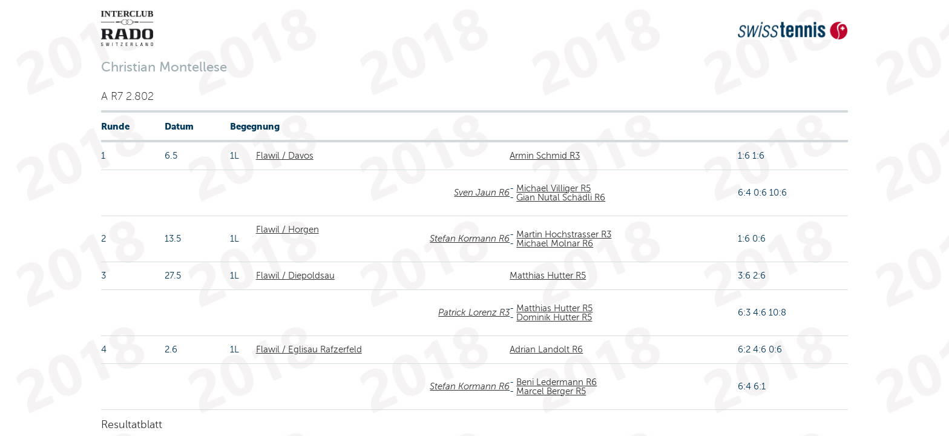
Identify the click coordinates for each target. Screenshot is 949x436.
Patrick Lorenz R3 (474, 312)
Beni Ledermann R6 (556, 382)
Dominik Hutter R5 (554, 317)
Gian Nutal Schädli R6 (560, 197)
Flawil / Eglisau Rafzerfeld (309, 349)
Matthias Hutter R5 (548, 275)
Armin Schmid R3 (545, 155)
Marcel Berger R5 (551, 391)
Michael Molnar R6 (554, 243)
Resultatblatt (131, 424)
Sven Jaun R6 (482, 192)
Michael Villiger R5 (553, 188)
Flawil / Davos (285, 155)
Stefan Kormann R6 (470, 238)
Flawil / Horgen (287, 229)
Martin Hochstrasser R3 (563, 234)
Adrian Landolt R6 (546, 349)
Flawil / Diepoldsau (295, 275)
